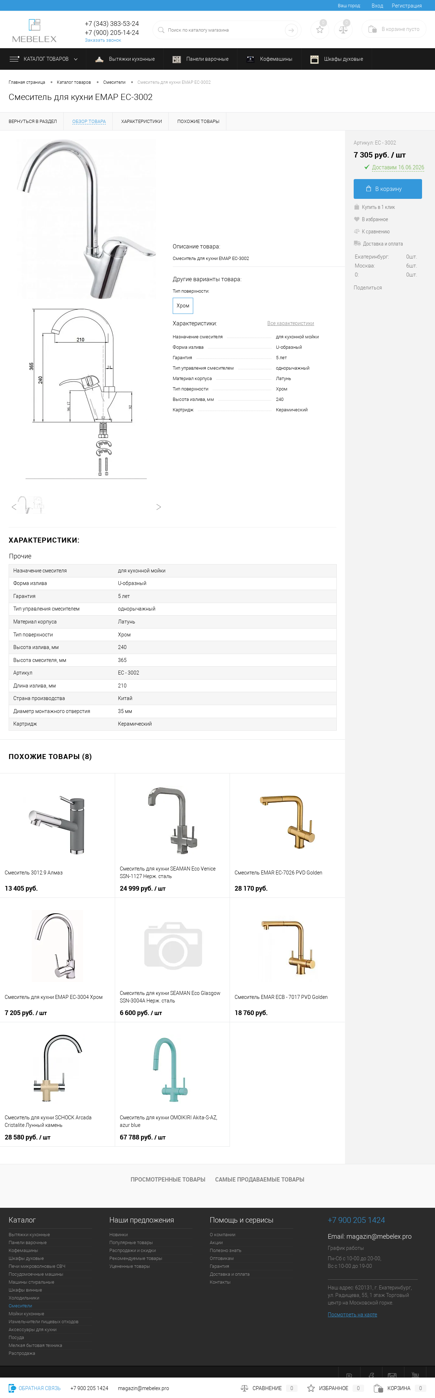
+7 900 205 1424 (89, 1388)
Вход (377, 6)
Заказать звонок (103, 40)
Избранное (335, 1388)
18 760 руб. (251, 1005)
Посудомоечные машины (36, 1267)
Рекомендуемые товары (135, 1251)
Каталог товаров (45, 59)
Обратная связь (35, 1388)
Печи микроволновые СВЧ (37, 1259)
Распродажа (22, 1346)
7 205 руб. (26, 1006)
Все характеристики (290, 323)
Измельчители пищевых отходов (43, 1314)
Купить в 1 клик (374, 206)
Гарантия (219, 1259)
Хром (183, 306)
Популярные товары (131, 1235)
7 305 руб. (380, 155)
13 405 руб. (21, 881)
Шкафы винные (25, 1282)
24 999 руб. (143, 881)
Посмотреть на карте (352, 1307)
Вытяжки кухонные (125, 59)
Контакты (220, 1275)
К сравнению (372, 231)
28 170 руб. (251, 881)
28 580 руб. (27, 1130)
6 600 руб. (141, 1006)
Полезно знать (225, 1243)
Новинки (118, 1227)
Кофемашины (269, 59)
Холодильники (24, 1290)
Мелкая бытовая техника (35, 1338)
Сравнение (269, 1388)
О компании (222, 1227)
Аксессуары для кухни (32, 1322)
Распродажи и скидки (132, 1243)
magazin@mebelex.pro (379, 1229)
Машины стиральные (31, 1275)
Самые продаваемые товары (259, 1172)
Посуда (16, 1330)
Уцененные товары (129, 1259)
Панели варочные (200, 59)
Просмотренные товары (168, 1172)
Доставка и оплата (378, 243)
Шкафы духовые (336, 59)
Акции (216, 1235)
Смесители (20, 1298)
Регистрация (407, 6)
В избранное (371, 219)
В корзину (384, 189)
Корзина (400, 1388)
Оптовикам (222, 1251)
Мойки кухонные (26, 1306)
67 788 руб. (143, 1130)
